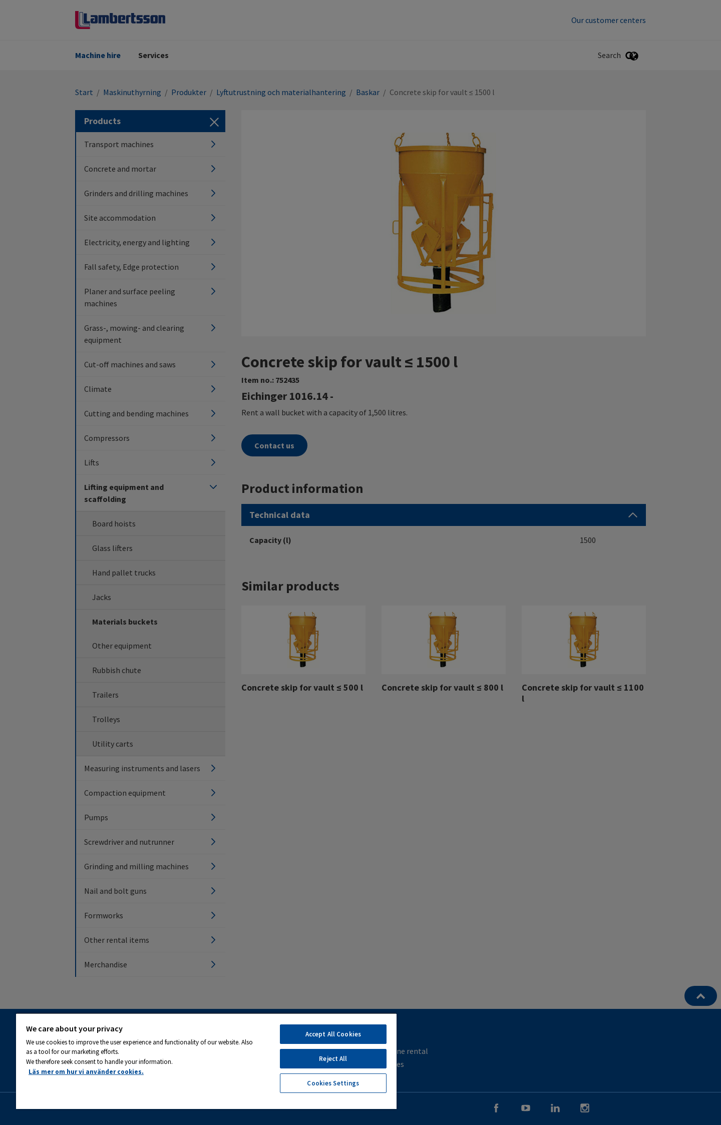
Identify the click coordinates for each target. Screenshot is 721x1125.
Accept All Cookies (333, 1034)
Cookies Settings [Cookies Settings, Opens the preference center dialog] (333, 1083)
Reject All (333, 1058)
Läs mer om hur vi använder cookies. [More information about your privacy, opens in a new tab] (86, 1071)
